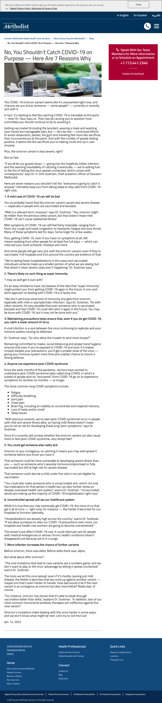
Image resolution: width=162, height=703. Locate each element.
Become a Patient (14, 676)
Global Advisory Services (69, 652)
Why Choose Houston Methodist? (70, 38)
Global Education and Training (71, 656)
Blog (91, 38)
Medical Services (14, 672)
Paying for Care (116, 659)
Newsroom (63, 678)
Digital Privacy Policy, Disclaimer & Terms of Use (24, 694)
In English (123, 15)
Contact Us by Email (133, 74)
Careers (10, 653)
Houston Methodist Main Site (19, 646)
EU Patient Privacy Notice (110, 694)
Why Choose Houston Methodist (20, 668)
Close (138, 4)
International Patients (16, 649)
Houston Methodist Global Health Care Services (27, 38)
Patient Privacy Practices (58, 694)
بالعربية (156, 15)
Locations (114, 656)
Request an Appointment (120, 652)
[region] (81, 6)
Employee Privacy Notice (135, 694)
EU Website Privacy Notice (84, 694)
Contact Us (63, 671)
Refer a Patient (13, 683)
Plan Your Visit (13, 679)
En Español (140, 15)
